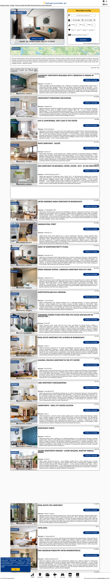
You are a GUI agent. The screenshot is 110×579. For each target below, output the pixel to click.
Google (28, 559)
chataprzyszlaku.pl (55, 3)
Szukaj (83, 40)
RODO (2, 566)
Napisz (108, 578)
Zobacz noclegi (91, 80)
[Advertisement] (55, 487)
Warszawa (14, 77)
